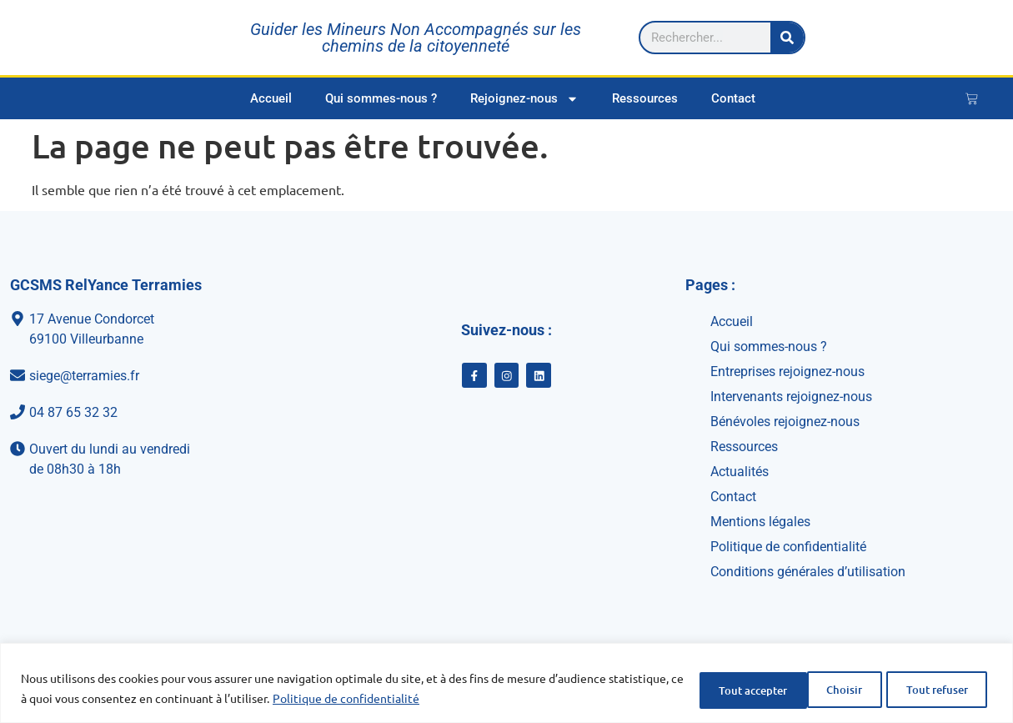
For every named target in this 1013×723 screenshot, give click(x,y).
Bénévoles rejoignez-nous (785, 421)
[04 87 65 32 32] (156, 413)
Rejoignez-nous (524, 98)
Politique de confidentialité (423, 698)
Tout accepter (931, 688)
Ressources (645, 98)
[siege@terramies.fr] (156, 376)
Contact (733, 98)
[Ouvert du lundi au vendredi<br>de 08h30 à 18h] (156, 459)
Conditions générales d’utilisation (807, 572)
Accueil (271, 98)
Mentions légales (760, 522)
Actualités (739, 471)
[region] (506, 683)
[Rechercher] (963, 38)
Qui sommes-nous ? (381, 98)
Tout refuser (805, 688)
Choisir (698, 688)
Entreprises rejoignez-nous (787, 371)
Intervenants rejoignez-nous (791, 396)
